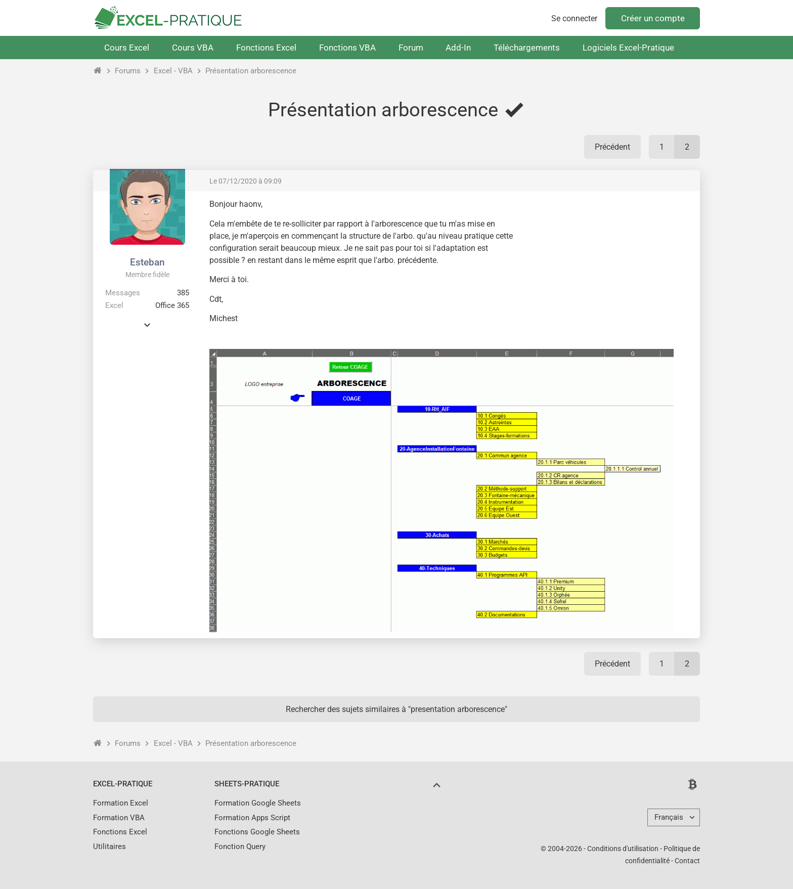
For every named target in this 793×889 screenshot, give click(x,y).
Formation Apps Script (252, 817)
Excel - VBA (173, 70)
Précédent (612, 147)
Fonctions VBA (347, 47)
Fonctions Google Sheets (257, 831)
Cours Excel (126, 47)
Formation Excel (120, 803)
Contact (687, 861)
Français (668, 817)
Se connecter (574, 18)
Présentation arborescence (250, 70)
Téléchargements (527, 47)
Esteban (147, 262)
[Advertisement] (607, 270)
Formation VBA (119, 817)
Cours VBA (192, 47)
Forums (128, 70)
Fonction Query (240, 846)
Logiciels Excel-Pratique (628, 47)
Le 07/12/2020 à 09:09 (245, 181)
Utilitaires (109, 846)
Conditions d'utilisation (622, 848)
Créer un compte (653, 18)
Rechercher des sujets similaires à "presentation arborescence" (396, 709)
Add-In (458, 47)
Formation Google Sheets (257, 803)
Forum (411, 47)
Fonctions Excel (266, 47)
